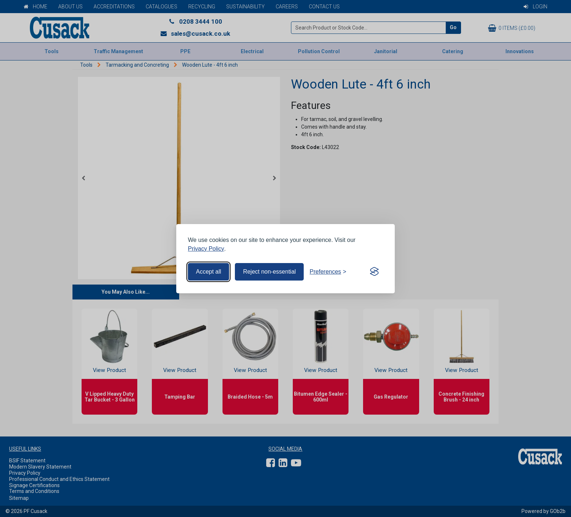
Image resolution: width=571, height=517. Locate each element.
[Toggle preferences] (328, 272)
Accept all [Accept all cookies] (208, 272)
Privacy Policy (206, 249)
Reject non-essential (269, 272)
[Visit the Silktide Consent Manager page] (374, 272)
